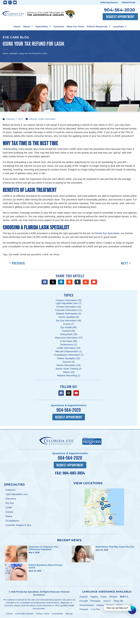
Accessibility (57, 614)
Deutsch (113, 597)
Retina (8, 516)
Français (84, 609)
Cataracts (58, 26)
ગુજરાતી (107, 601)
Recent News (69, 540)
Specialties (43, 26)
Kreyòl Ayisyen (87, 605)
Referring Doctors (109, 2)
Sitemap (69, 614)
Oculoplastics (12, 520)
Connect (40, 595)
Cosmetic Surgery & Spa (18, 525)
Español (84, 597)
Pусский (84, 601)
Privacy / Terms (42, 614)
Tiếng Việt (118, 601)
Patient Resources (98, 26)
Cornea (9, 512)
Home (17, 26)
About (28, 26)
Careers (9, 614)
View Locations (88, 483)
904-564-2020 (119, 9)
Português (95, 601)
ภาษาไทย (95, 609)
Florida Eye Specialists (27, 592)
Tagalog (94, 597)
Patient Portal (128, 2)
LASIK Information (47, 119)
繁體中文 (124, 597)
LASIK (8, 507)
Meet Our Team (75, 26)
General (13, 53)
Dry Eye (9, 503)
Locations (120, 26)
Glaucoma (10, 498)
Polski (104, 597)
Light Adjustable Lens (16, 494)
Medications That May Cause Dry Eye (115, 547)
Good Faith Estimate (24, 614)
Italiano (100, 605)
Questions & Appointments (68, 405)
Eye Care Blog (16, 37)
